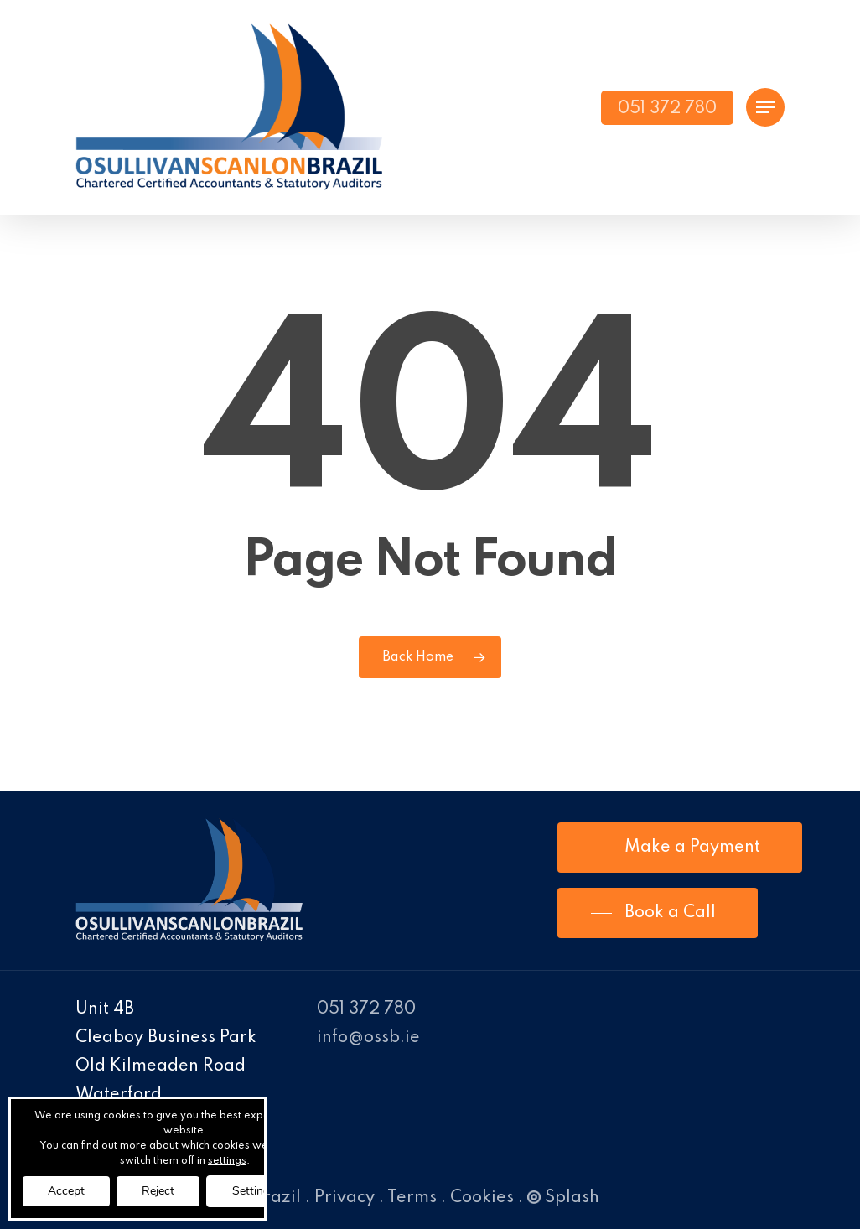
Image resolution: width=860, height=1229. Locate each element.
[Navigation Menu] (765, 108)
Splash (563, 1198)
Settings (254, 1191)
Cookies (482, 1198)
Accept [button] (66, 1191)
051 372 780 (366, 1009)
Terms (412, 1198)
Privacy (344, 1198)
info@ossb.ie (368, 1037)
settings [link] (227, 1161)
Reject (158, 1191)
